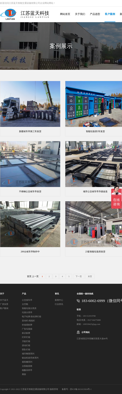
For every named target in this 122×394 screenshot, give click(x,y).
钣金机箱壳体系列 (30, 358)
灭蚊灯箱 (26, 341)
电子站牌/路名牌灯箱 (31, 316)
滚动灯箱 (26, 345)
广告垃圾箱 (27, 329)
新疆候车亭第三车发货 (30, 131)
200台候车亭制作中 (30, 251)
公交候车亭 (27, 300)
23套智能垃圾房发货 (95, 251)
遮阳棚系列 (27, 362)
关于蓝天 (4, 300)
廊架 (24, 374)
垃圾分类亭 (27, 312)
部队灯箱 (26, 349)
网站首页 (65, 14)
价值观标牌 (27, 325)
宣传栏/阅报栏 (28, 320)
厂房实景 (4, 304)
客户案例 (110, 14)
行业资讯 (59, 304)
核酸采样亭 (27, 370)
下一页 (79, 276)
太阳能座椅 (27, 366)
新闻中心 (59, 300)
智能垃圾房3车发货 (95, 131)
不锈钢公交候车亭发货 (30, 191)
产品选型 (95, 14)
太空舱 (25, 304)
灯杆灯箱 (26, 337)
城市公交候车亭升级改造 (95, 191)
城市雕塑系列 (28, 353)
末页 (90, 276)
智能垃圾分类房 (29, 308)
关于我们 (80, 14)
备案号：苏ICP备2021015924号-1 (77, 389)
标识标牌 (26, 333)
